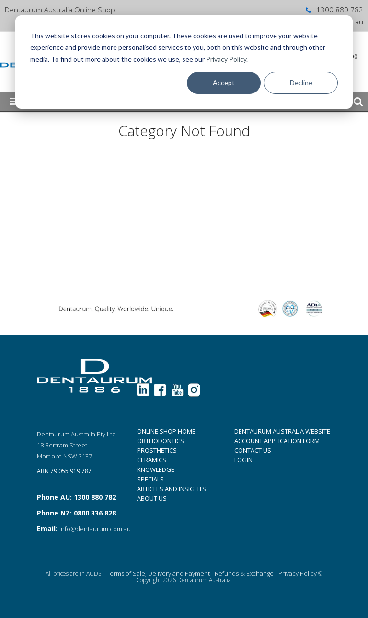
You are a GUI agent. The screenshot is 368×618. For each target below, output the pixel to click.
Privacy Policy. (227, 59)
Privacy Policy (297, 573)
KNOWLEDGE (155, 469)
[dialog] (184, 62)
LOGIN (243, 460)
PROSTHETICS (157, 450)
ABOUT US (152, 498)
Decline (301, 83)
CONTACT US (252, 450)
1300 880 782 (333, 9)
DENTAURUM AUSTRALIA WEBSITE (282, 431)
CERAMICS (151, 460)
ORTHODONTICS (160, 440)
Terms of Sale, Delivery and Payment (158, 573)
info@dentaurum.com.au (95, 529)
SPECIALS (150, 479)
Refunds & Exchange (244, 573)
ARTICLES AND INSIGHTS (171, 488)
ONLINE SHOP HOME (166, 431)
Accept (224, 83)
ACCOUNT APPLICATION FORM (277, 440)
